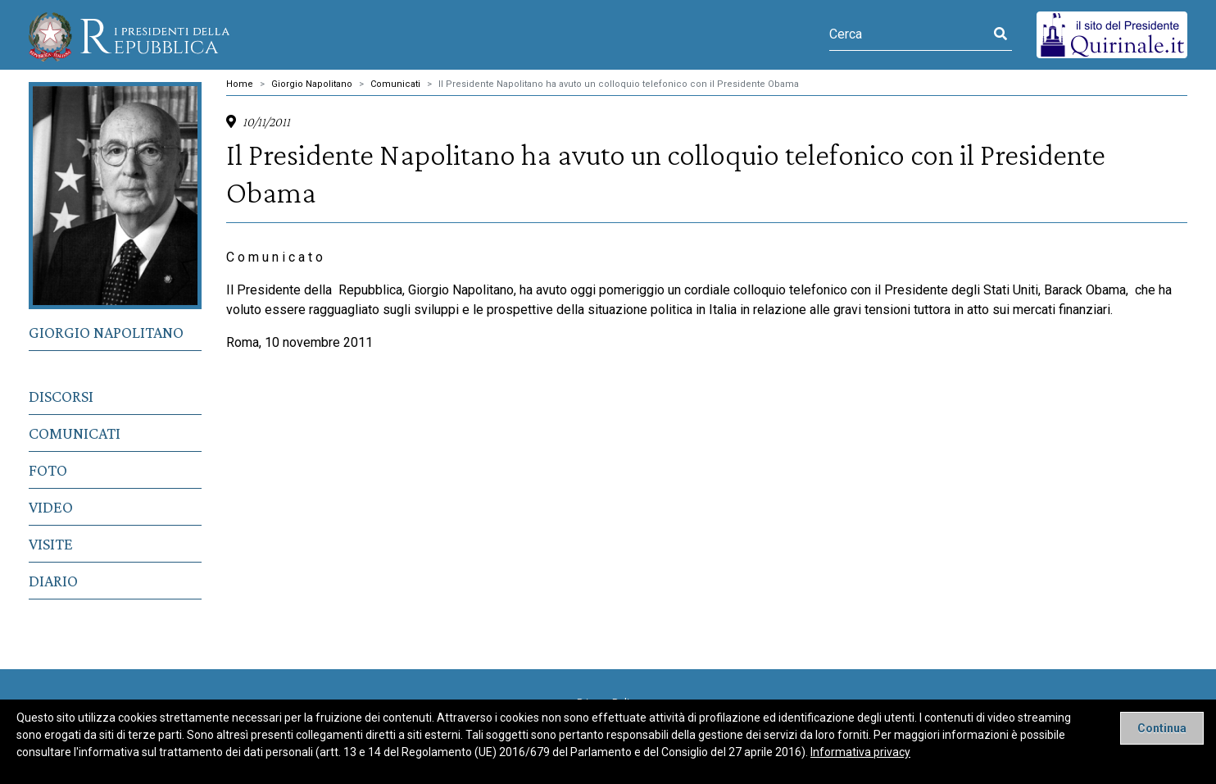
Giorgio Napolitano (106, 332)
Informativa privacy (860, 752)
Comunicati (74, 433)
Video (51, 507)
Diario (53, 581)
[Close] (1162, 728)
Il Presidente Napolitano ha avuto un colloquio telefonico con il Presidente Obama (618, 84)
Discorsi (61, 396)
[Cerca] (909, 34)
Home (239, 84)
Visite (51, 544)
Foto (48, 470)
